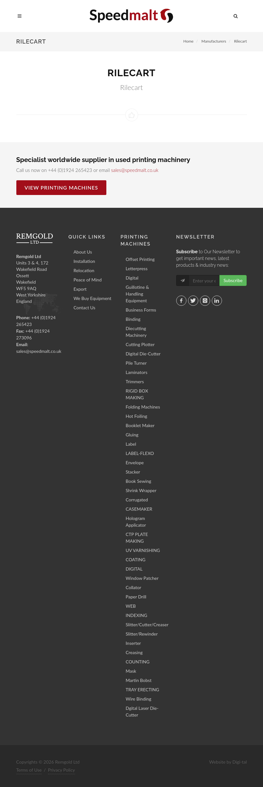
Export (79, 289)
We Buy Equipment (92, 298)
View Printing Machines (61, 187)
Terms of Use (29, 770)
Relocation (83, 270)
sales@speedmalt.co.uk (135, 170)
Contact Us (84, 307)
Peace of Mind (87, 279)
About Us (82, 252)
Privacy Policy (61, 770)
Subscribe (233, 280)
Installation (84, 261)
